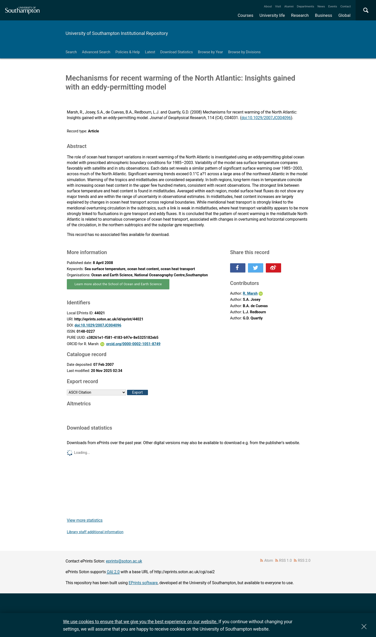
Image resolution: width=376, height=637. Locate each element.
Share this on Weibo (273, 267)
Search (71, 52)
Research (300, 15)
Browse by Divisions (244, 52)
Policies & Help (127, 52)
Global (344, 15)
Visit (278, 6)
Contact (345, 6)
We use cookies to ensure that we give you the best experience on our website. (140, 621)
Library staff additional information (95, 532)
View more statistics (85, 520)
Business (323, 15)
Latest (150, 52)
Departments (305, 6)
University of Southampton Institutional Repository (117, 33)
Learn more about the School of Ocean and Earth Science (118, 284)
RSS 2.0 (304, 560)
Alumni (288, 6)
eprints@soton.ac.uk (124, 561)
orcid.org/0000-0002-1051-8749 (133, 344)
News (321, 6)
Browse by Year (210, 52)
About (268, 6)
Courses (245, 15)
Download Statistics (176, 52)
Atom (268, 560)
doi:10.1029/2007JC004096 (266, 117)
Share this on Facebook (237, 267)
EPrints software (143, 582)
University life (272, 15)
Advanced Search (96, 52)
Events (332, 6)
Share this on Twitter (255, 267)
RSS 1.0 (285, 560)
